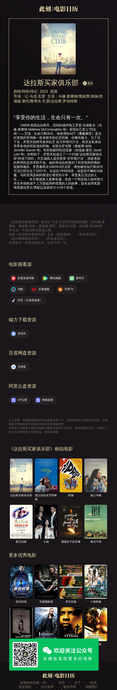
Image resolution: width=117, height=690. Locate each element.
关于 (77, 682)
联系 (93, 682)
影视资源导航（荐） (34, 682)
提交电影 (25, 687)
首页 (61, 682)
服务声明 (69, 687)
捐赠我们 (91, 687)
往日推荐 (47, 687)
